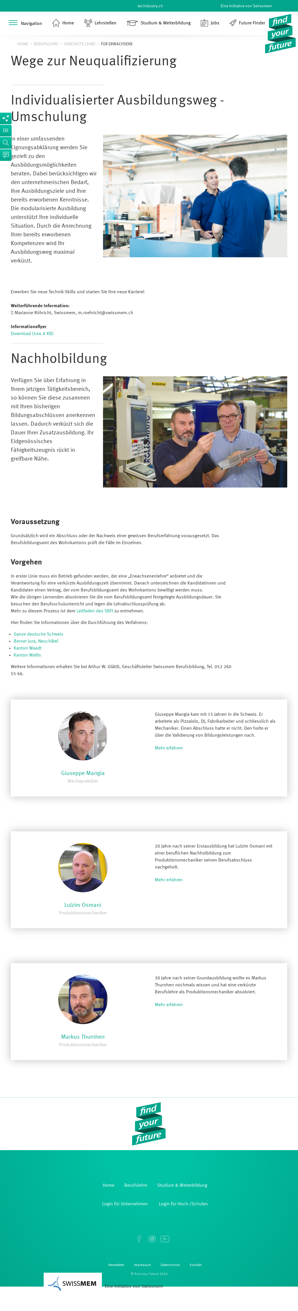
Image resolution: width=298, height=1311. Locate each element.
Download (32, 334)
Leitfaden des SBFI (95, 611)
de (6, 130)
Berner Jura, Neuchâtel (36, 641)
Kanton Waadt (28, 648)
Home (22, 44)
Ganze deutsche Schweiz (38, 634)
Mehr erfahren (169, 748)
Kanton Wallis (27, 655)
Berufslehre (46, 44)
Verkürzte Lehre (79, 44)
